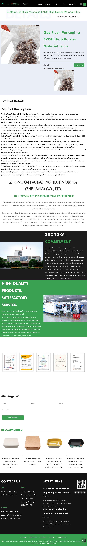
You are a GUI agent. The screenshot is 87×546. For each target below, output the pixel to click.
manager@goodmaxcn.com (11, 515)
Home (40, 4)
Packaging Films (74, 16)
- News (52, 537)
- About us (33, 537)
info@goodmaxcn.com (9, 511)
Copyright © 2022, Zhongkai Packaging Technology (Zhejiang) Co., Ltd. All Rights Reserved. (28, 541)
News (64, 4)
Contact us (72, 4)
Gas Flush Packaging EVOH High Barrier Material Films (22, 114)
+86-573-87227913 (9, 491)
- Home (23, 537)
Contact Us (79, 65)
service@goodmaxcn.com (10, 518)
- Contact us (62, 537)
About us (48, 4)
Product (56, 4)
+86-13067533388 (9, 495)
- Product (42, 537)
